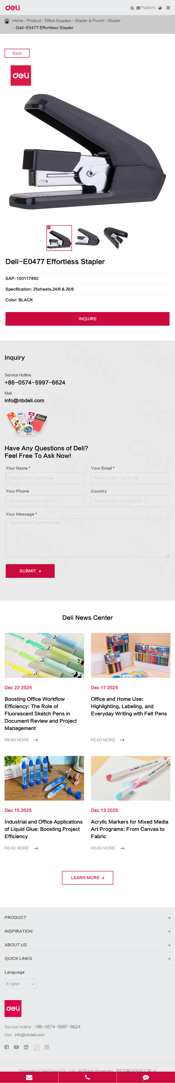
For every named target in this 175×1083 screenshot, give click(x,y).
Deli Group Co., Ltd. (58, 1056)
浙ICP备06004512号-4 (136, 1056)
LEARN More (87, 863)
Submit (30, 571)
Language (12, 958)
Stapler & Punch (89, 21)
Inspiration (87, 917)
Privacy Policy (96, 1063)
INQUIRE (88, 319)
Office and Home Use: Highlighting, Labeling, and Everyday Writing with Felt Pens (129, 706)
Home (17, 21)
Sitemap (72, 1063)
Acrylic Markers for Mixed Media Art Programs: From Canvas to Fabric (125, 818)
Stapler (114, 21)
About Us (87, 930)
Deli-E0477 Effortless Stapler (45, 28)
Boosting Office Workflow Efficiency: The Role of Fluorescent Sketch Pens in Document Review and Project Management (43, 710)
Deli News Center (87, 618)
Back (17, 53)
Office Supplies (58, 21)
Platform (146, 8)
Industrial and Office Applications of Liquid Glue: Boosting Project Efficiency (42, 818)
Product (34, 21)
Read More (21, 733)
